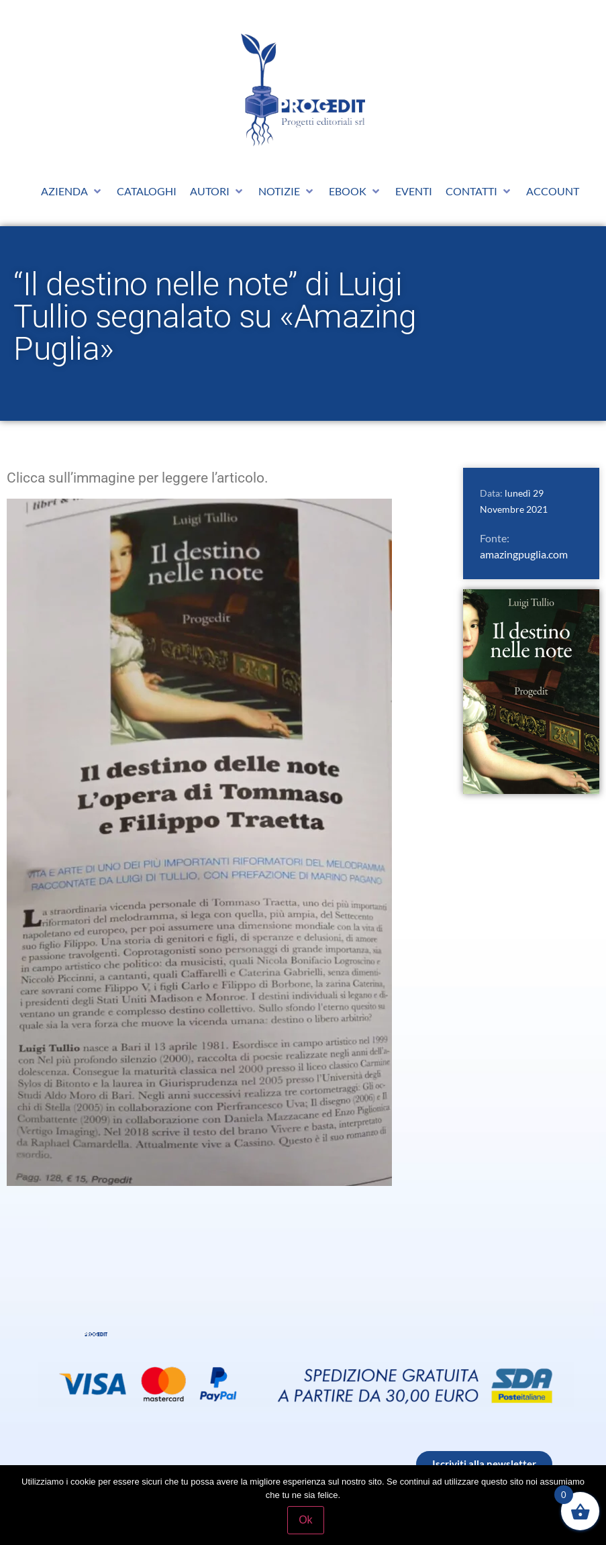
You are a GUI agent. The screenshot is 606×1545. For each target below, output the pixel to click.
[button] (72, 191)
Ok (306, 1520)
